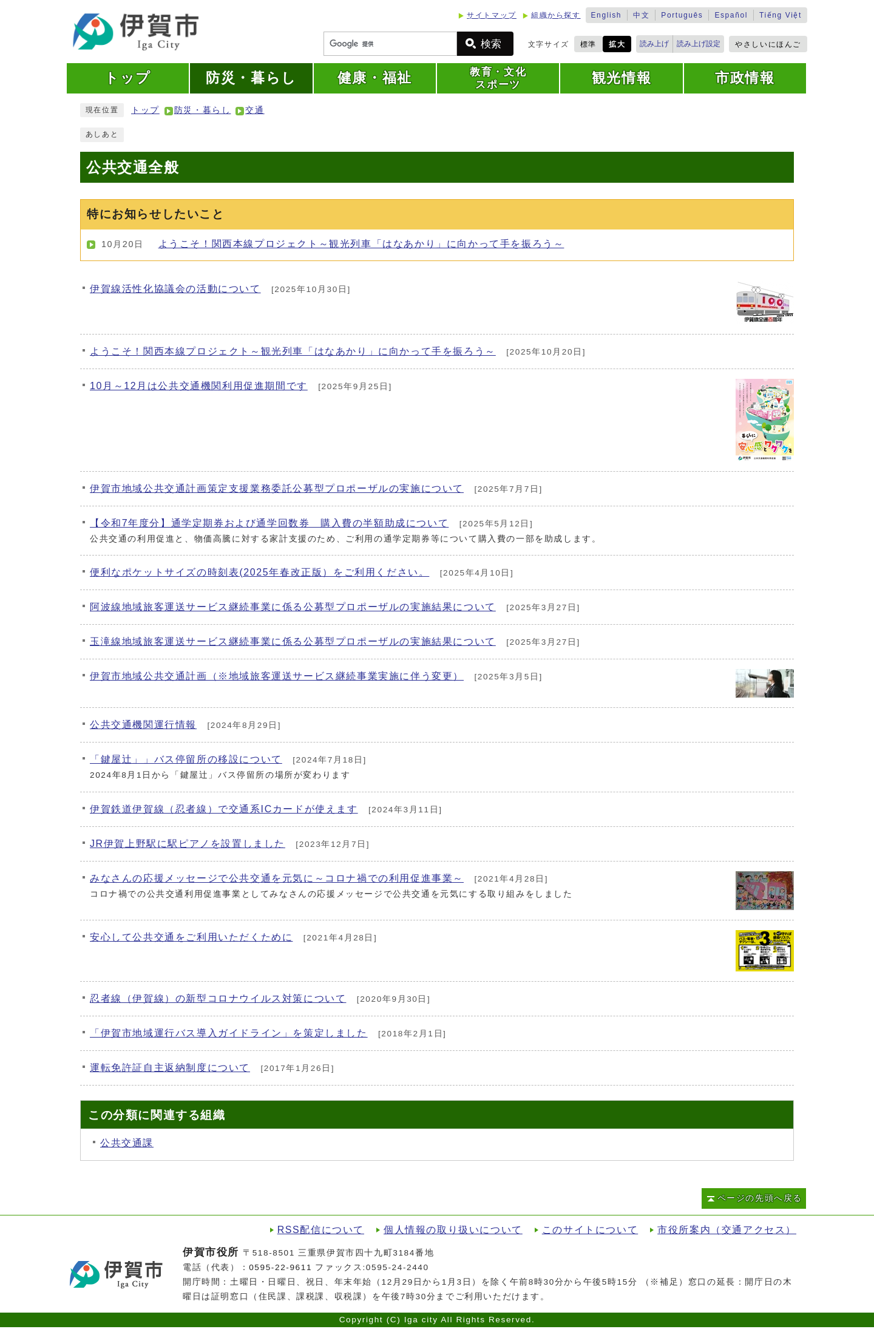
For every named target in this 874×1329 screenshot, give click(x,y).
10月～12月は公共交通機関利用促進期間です (199, 386)
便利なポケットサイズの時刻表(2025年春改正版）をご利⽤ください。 (259, 572)
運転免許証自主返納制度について (170, 1067)
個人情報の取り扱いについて (453, 1230)
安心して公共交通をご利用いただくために (191, 937)
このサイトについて (590, 1230)
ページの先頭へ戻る (759, 1198)
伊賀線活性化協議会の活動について (175, 289)
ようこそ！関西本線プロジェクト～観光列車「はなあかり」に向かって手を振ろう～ (361, 244)
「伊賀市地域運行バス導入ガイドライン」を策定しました (229, 1033)
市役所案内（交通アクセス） (726, 1230)
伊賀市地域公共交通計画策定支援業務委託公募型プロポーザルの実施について (277, 488)
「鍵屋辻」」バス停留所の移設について (186, 759)
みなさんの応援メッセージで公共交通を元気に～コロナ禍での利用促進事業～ (277, 878)
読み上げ (654, 43)
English (606, 15)
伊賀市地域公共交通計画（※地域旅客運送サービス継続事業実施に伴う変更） (277, 676)
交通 (254, 110)
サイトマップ (492, 15)
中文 (641, 15)
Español (731, 15)
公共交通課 (127, 1143)
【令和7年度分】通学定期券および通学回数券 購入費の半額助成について (269, 523)
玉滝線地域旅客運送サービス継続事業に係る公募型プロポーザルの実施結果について (293, 641)
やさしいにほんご (768, 44)
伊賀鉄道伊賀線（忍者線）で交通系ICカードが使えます (224, 809)
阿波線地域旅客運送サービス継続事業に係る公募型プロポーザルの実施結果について (293, 607)
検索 (491, 44)
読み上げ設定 (698, 43)
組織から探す (556, 15)
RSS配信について (320, 1230)
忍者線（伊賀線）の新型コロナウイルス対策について (218, 998)
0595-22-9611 (280, 1267)
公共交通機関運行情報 (143, 724)
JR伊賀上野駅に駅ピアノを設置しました (187, 843)
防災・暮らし (202, 110)
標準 (588, 44)
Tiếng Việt (780, 15)
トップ (145, 110)
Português (682, 15)
